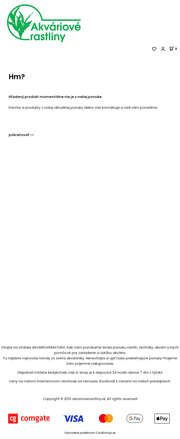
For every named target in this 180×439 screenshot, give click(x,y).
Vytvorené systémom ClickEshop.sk (90, 433)
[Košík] (174, 49)
